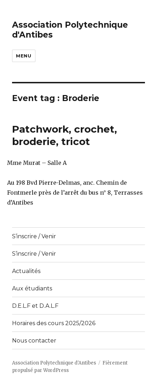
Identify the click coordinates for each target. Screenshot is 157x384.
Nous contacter (34, 340)
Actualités (26, 271)
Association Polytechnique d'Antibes (54, 363)
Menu (23, 56)
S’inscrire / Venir (34, 236)
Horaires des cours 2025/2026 (53, 323)
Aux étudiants (32, 288)
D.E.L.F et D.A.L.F (35, 305)
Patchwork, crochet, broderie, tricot (64, 135)
